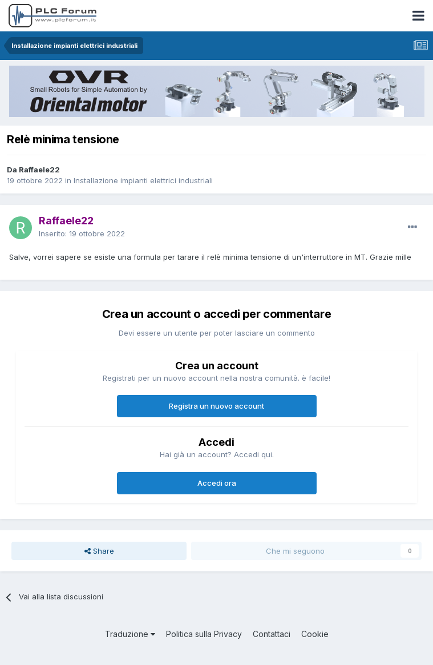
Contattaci (271, 634)
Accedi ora (216, 482)
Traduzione (130, 634)
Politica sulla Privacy (204, 634)
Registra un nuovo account (216, 405)
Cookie (315, 634)
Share (99, 550)
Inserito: (82, 233)
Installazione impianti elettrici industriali (143, 180)
